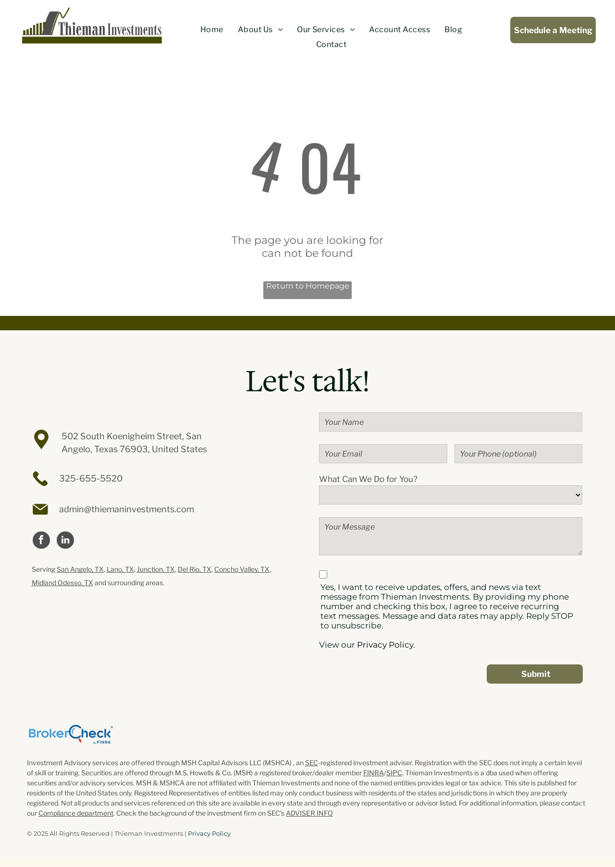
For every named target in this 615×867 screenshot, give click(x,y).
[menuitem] (212, 30)
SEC (311, 763)
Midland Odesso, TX (62, 582)
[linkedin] (65, 541)
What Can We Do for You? (368, 479)
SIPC (394, 773)
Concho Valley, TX (242, 569)
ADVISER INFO (309, 813)
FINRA (373, 773)
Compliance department (75, 813)
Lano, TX (120, 569)
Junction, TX (156, 569)
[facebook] (41, 541)
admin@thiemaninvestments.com (126, 509)
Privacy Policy (209, 833)
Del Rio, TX (194, 569)
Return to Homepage (307, 285)
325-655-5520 (91, 478)
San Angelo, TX (80, 569)
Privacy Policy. (386, 645)
